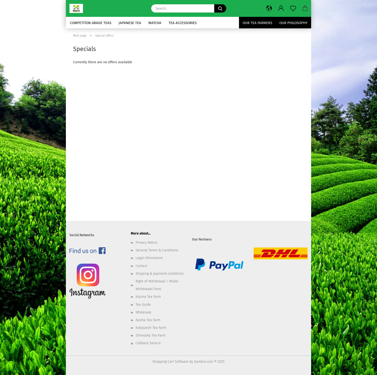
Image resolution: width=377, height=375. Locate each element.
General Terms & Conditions (157, 250)
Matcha (154, 23)
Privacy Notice (146, 243)
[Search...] (220, 8)
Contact (141, 266)
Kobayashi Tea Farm (151, 328)
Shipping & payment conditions (160, 274)
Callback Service (148, 343)
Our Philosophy (293, 23)
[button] (269, 8)
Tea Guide (143, 305)
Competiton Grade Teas (90, 23)
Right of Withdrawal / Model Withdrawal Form (157, 285)
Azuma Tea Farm (148, 320)
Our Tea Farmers (257, 23)
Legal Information (149, 258)
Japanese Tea (130, 23)
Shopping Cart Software (170, 362)
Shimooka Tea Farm (150, 335)
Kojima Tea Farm (148, 297)
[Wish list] (293, 8)
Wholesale (143, 312)
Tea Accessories (183, 23)
